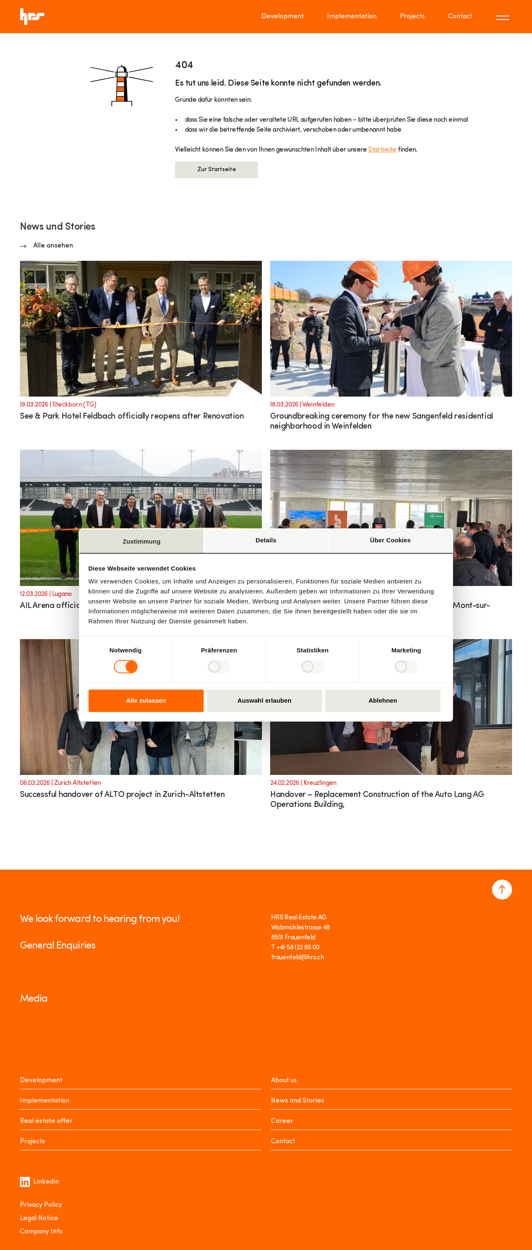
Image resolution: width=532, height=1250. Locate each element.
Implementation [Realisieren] (44, 1101)
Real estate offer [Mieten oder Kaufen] (46, 1121)
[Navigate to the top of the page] (502, 890)
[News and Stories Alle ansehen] (46, 246)
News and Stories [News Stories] (297, 1101)
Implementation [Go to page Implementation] (352, 16)
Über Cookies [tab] (390, 540)
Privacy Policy (41, 1205)
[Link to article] (141, 351)
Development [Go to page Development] (282, 16)
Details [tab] (266, 540)
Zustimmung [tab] (141, 541)
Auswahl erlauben (264, 700)
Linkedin (39, 1182)
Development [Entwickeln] (41, 1080)
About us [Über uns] (284, 1080)
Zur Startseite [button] (216, 170)
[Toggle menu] (503, 16)
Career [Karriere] (282, 1121)
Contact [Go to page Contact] (460, 16)
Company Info (41, 1231)
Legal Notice (39, 1218)
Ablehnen (383, 700)
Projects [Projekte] (32, 1141)
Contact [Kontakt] (283, 1141)
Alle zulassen (146, 700)
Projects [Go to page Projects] (412, 16)
